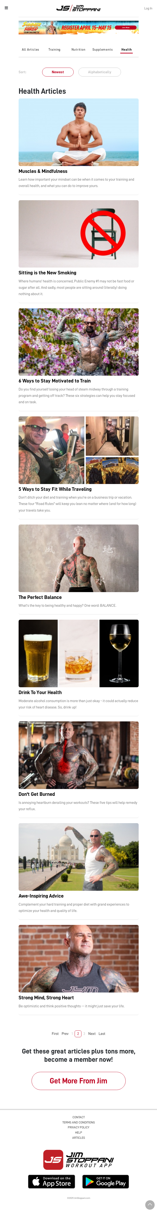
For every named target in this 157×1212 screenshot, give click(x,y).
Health (126, 49)
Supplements (103, 49)
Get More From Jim (78, 1081)
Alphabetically (99, 72)
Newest (58, 72)
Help (78, 1132)
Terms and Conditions (78, 1122)
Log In (148, 8)
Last (102, 1034)
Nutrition (78, 49)
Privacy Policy (78, 1127)
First (55, 1034)
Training (54, 49)
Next (92, 1034)
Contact (78, 1117)
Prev (65, 1034)
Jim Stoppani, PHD (78, 8)
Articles (78, 1137)
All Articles (30, 49)
